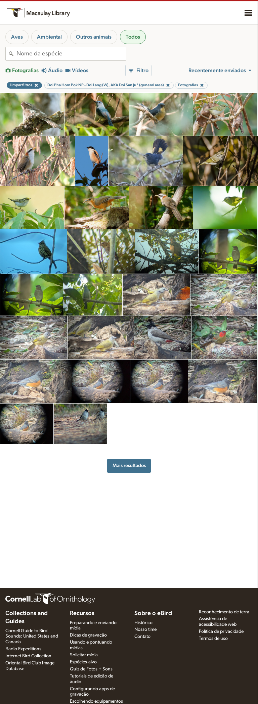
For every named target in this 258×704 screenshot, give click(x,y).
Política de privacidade (221, 631)
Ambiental (49, 37)
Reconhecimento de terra (224, 612)
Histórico (143, 622)
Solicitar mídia (84, 655)
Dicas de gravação (88, 635)
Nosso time (145, 629)
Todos (133, 37)
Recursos (82, 613)
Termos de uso (213, 638)
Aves (17, 37)
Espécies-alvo (83, 662)
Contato (142, 636)
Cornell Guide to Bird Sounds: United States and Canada (31, 636)
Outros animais (94, 37)
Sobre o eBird (153, 613)
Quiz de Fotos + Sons (91, 669)
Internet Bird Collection (28, 656)
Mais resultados (129, 465)
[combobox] (71, 53)
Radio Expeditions (23, 649)
